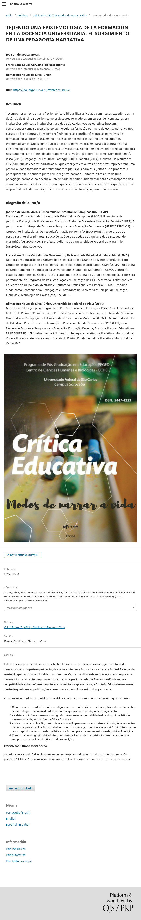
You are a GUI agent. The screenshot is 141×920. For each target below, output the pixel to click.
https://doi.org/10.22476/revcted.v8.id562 (41, 90)
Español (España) (17, 824)
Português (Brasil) (18, 812)
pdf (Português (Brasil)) (24, 555)
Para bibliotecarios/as (19, 861)
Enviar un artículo (20, 788)
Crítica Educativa (21, 4)
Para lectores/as (15, 849)
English (11, 818)
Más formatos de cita (19, 608)
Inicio (9, 15)
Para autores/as (15, 855)
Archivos (23, 15)
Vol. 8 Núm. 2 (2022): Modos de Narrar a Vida (60, 15)
